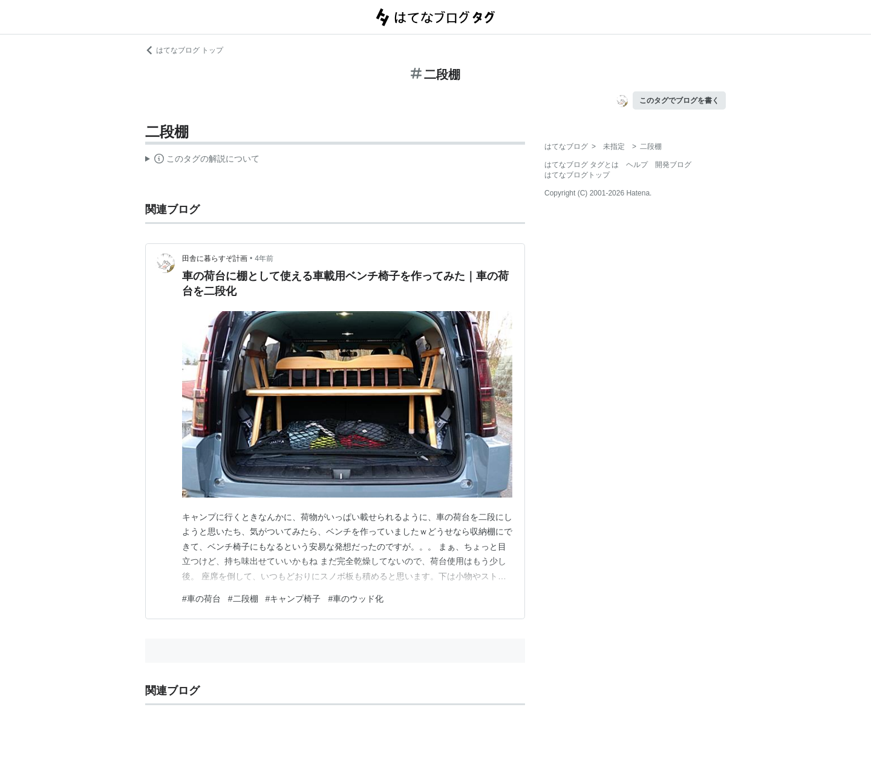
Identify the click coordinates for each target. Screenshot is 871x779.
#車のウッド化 (355, 598)
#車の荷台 (201, 598)
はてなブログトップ (577, 175)
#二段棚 (243, 598)
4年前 (264, 258)
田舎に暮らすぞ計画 (214, 258)
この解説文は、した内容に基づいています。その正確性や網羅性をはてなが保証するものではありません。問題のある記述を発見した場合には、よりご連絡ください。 (202, 160)
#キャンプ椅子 (293, 598)
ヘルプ (637, 164)
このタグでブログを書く (679, 100)
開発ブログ (673, 164)
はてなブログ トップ (184, 50)
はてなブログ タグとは (581, 164)
